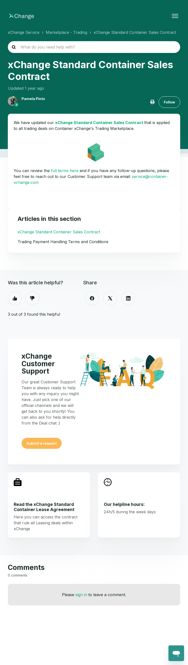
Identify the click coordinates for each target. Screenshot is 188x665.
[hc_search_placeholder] (94, 47)
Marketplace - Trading (66, 32)
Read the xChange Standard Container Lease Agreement (44, 507)
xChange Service (23, 32)
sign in (81, 594)
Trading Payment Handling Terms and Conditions (63, 241)
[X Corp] (110, 298)
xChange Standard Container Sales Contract (135, 32)
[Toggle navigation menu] (175, 16)
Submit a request (41, 443)
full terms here (64, 170)
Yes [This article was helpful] (15, 298)
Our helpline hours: (124, 504)
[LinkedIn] (128, 298)
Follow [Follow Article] (169, 102)
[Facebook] (92, 298)
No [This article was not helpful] (32, 298)
